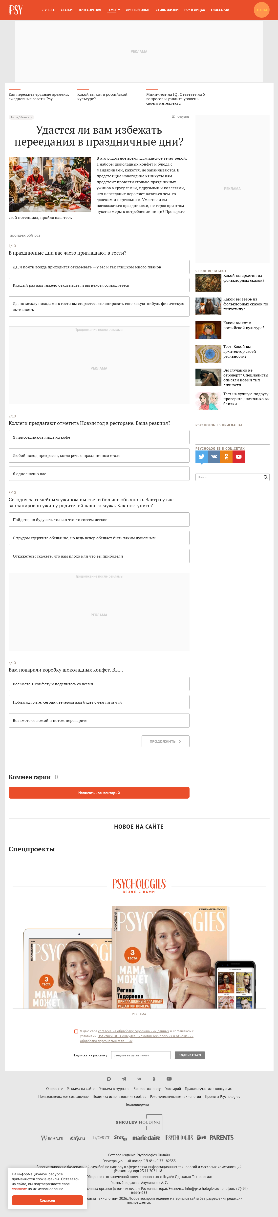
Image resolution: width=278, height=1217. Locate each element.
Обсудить (180, 117)
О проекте (54, 1089)
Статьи (66, 10)
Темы (111, 10)
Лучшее (48, 10)
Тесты (262, 10)
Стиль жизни (167, 10)
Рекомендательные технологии (175, 1097)
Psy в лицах (194, 10)
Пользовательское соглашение (63, 1097)
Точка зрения (89, 10)
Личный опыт (138, 10)
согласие (19, 1189)
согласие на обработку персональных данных (133, 1032)
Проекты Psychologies (222, 1097)
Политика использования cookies (119, 1097)
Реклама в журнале (114, 1089)
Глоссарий (220, 10)
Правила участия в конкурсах (208, 1089)
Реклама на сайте (81, 1089)
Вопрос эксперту (147, 1089)
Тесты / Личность (21, 118)
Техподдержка (137, 1105)
